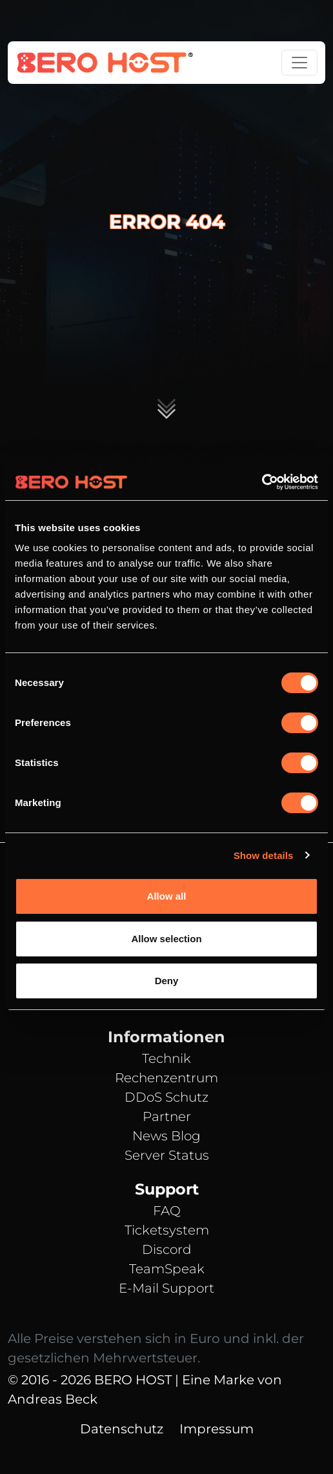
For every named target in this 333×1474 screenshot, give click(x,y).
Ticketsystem (167, 1230)
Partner (167, 1116)
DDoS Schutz (166, 1097)
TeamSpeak (167, 1269)
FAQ (167, 1210)
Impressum (216, 1429)
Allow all (167, 896)
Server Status (167, 1155)
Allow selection (166, 938)
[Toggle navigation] (299, 63)
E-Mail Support (166, 1288)
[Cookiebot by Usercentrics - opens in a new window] (261, 482)
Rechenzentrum (166, 1077)
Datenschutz (121, 1429)
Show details (264, 855)
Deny (167, 980)
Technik (166, 1058)
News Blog (166, 1136)
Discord (167, 1249)
